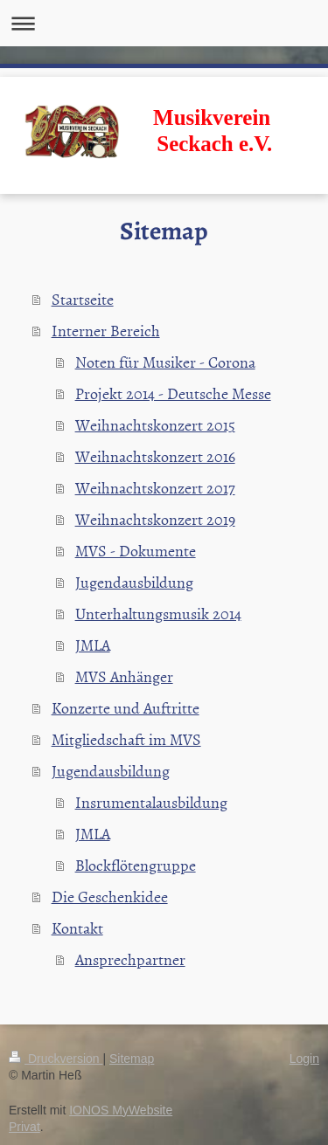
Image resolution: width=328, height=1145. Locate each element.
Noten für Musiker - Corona (165, 362)
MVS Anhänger (124, 676)
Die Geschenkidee (110, 896)
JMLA (92, 645)
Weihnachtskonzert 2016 (155, 456)
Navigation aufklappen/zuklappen (164, 23)
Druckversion (55, 1059)
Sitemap (131, 1059)
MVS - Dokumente (135, 550)
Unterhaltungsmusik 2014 (158, 613)
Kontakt (77, 928)
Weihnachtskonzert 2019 (155, 519)
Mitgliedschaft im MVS (126, 739)
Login (304, 1059)
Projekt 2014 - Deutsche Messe (173, 393)
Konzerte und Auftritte (125, 708)
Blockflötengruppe (135, 865)
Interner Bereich (106, 330)
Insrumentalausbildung (151, 802)
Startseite (83, 299)
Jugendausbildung (134, 582)
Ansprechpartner (130, 959)
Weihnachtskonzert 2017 (155, 488)
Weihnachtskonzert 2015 (155, 425)
